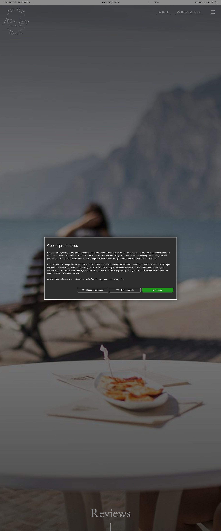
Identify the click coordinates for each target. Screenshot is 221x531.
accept (157, 290)
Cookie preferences (92, 290)
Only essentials (125, 290)
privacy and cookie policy (113, 279)
